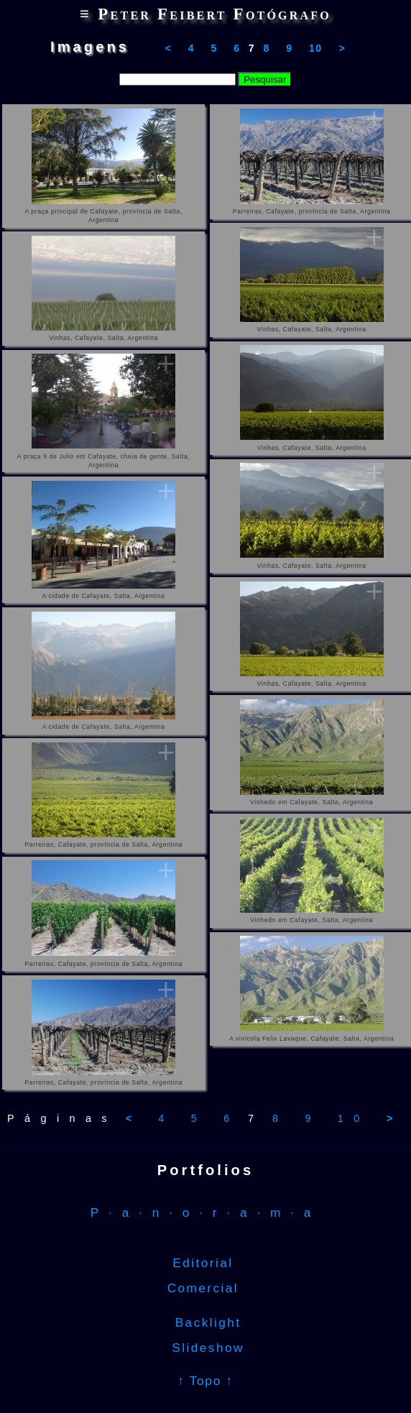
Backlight (205, 1322)
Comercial (205, 1288)
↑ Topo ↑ (205, 1380)
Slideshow (205, 1347)
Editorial (205, 1263)
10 (316, 48)
